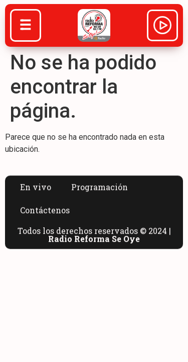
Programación (99, 193)
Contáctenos (45, 216)
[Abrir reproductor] (162, 26)
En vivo (35, 193)
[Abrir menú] (26, 26)
